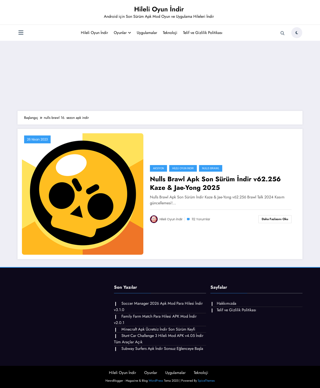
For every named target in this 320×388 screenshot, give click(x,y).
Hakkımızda (226, 303)
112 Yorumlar (201, 219)
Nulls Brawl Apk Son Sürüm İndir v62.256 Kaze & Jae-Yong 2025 (215, 183)
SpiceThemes (206, 380)
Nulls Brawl (210, 168)
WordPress (156, 380)
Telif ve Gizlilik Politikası (202, 33)
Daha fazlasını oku (275, 219)
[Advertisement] (160, 76)
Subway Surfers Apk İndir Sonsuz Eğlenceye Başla (162, 348)
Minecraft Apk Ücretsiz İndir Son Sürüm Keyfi (158, 329)
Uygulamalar (147, 33)
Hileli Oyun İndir (159, 9)
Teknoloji (170, 33)
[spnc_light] (296, 32)
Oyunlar (122, 33)
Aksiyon (158, 168)
